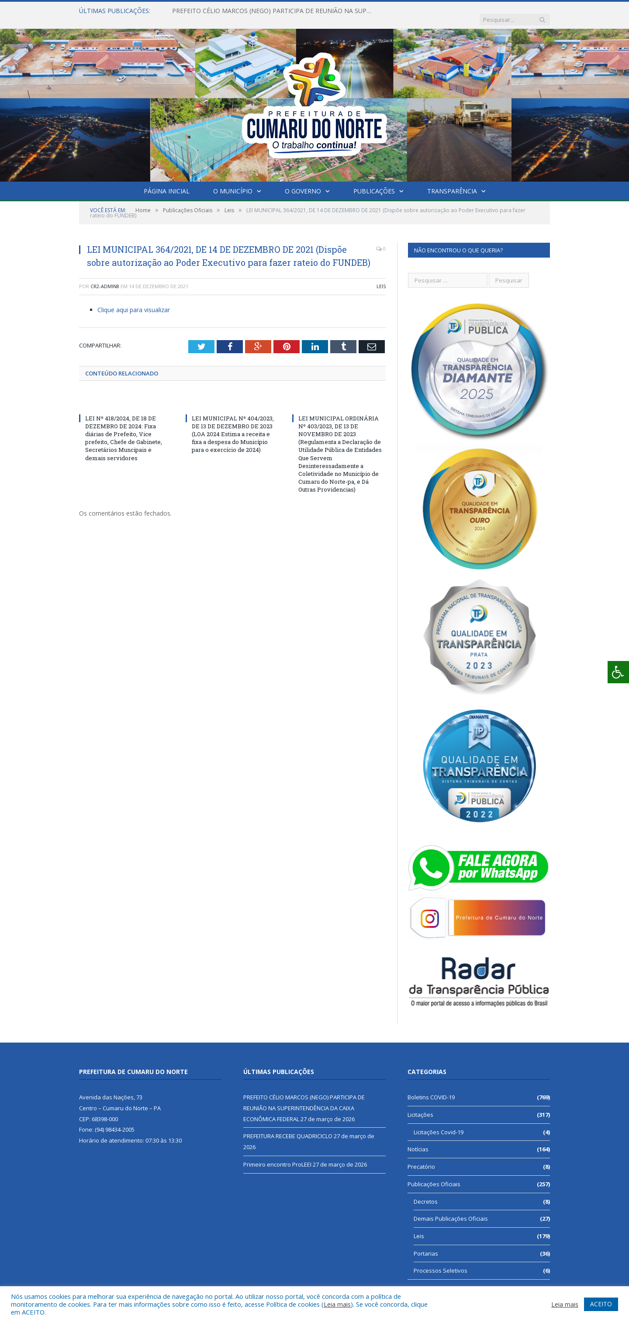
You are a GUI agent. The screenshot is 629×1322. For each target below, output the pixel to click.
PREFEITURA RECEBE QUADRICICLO (287, 1127)
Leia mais (337, 1304)
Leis (381, 277)
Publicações (374, 182)
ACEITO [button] (601, 1304)
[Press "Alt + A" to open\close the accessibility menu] (618, 672)
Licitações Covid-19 (438, 1123)
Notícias (418, 1140)
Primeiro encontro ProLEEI (277, 1156)
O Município (232, 182)
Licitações (420, 1106)
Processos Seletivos (440, 1262)
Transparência (452, 182)
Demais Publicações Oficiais (451, 1210)
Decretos (426, 1193)
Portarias (426, 1245)
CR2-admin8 (104, 277)
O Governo (303, 182)
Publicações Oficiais (434, 1175)
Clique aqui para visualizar (133, 301)
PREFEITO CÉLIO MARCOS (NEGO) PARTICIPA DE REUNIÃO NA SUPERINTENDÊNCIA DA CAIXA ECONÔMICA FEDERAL (272, 11)
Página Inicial (167, 182)
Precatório (421, 1158)
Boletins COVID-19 (431, 1088)
